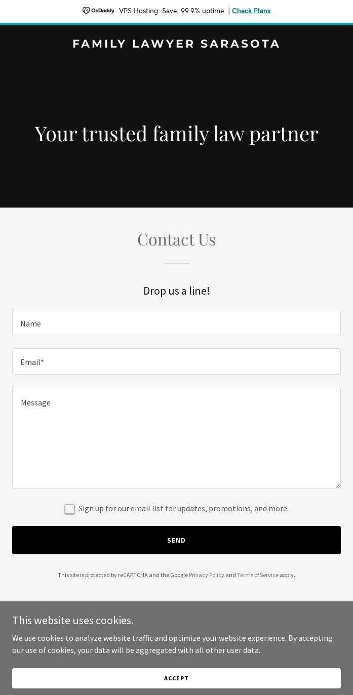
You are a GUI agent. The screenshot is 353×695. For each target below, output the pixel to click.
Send (176, 540)
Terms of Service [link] (258, 575)
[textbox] (176, 323)
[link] (176, 44)
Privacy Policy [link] (206, 575)
